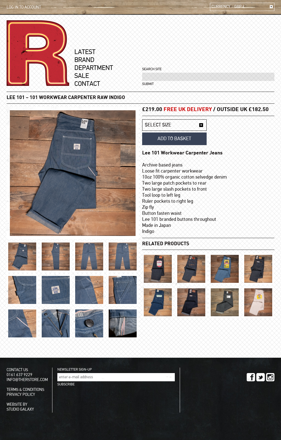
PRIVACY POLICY (21, 395)
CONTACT (87, 84)
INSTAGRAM (270, 377)
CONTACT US (17, 370)
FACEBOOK (251, 377)
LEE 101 (16, 97)
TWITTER (260, 377)
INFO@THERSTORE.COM (27, 380)
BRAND (84, 60)
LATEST (84, 52)
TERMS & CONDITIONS (25, 390)
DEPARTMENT (93, 68)
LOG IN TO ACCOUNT (24, 7)
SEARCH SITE (152, 69)
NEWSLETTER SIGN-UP (74, 369)
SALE (81, 76)
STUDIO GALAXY (20, 409)
